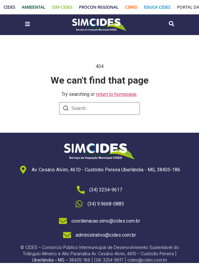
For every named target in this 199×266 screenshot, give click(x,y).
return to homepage (116, 94)
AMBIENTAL (33, 7)
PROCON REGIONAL (98, 7)
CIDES (9, 7)
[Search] (66, 109)
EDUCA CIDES (157, 7)
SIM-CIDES (62, 7)
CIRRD (131, 7)
